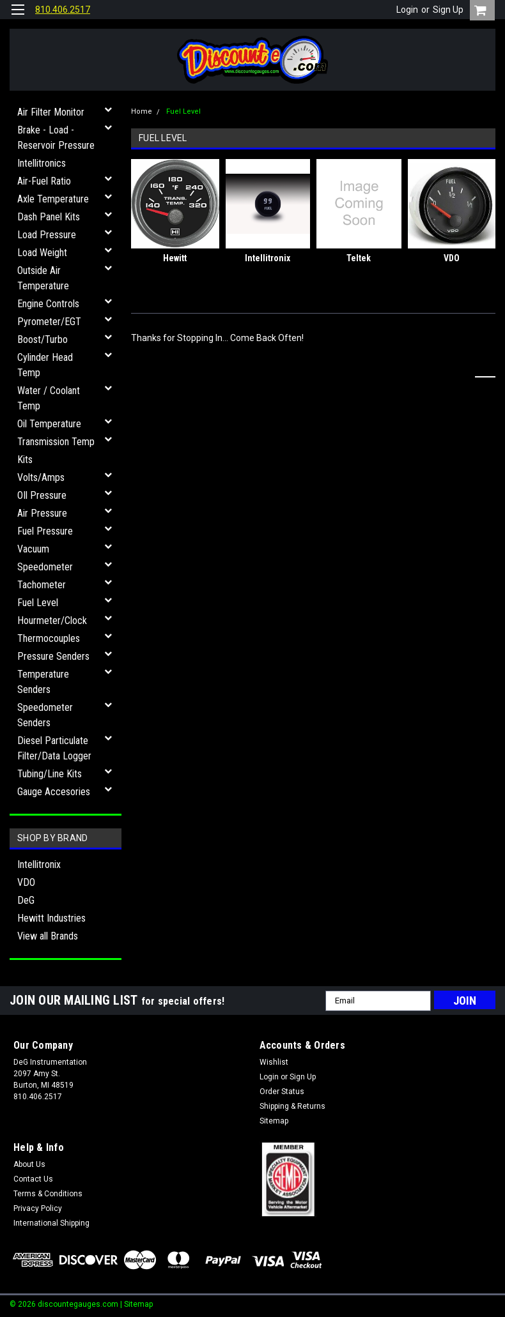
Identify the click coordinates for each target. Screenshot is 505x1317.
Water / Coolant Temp (48, 398)
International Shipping (51, 1223)
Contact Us (33, 1179)
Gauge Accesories (53, 792)
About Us (29, 1164)
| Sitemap (136, 1304)
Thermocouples (48, 638)
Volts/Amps (41, 477)
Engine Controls (48, 304)
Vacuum (33, 549)
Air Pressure (42, 513)
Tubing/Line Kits (49, 774)
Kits (25, 459)
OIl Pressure (41, 495)
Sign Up (448, 9)
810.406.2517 (62, 9)
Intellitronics (41, 163)
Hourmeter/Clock (52, 620)
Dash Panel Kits (48, 217)
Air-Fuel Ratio (44, 181)
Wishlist (274, 1062)
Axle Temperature (53, 199)
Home (141, 111)
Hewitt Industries (51, 918)
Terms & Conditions (47, 1193)
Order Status (282, 1091)
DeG (26, 900)
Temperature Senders (43, 682)
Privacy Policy (37, 1208)
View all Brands (47, 936)
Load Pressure (46, 235)
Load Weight (42, 253)
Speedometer (45, 567)
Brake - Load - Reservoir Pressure (56, 137)
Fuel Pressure (45, 531)
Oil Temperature (49, 424)
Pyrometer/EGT (49, 322)
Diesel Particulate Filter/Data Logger (54, 748)
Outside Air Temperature (43, 278)
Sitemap (274, 1120)
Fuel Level (37, 603)
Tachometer (41, 585)
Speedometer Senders (45, 715)
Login (407, 9)
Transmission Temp (56, 442)
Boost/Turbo (42, 339)
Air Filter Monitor (50, 112)
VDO (26, 882)
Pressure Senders (53, 656)
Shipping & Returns (292, 1106)
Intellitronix (39, 864)
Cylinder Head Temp (45, 365)
